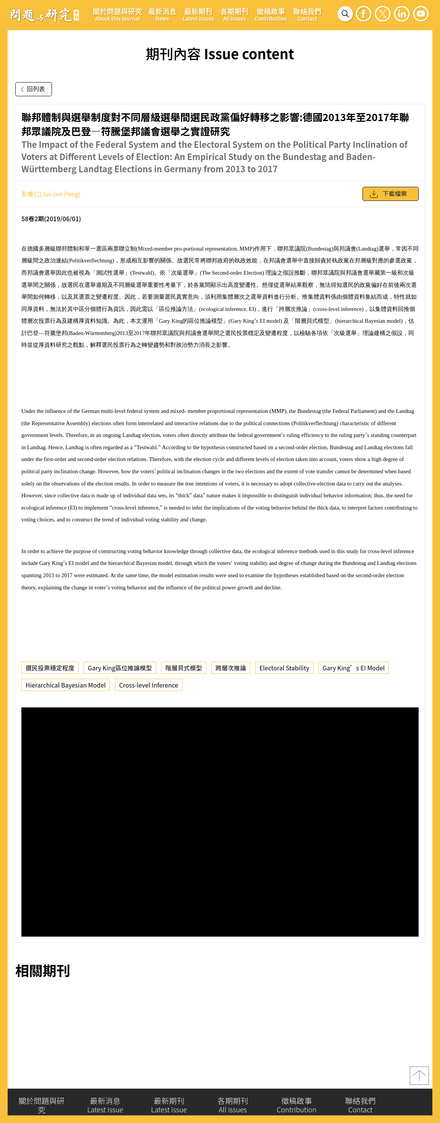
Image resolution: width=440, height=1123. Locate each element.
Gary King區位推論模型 (120, 667)
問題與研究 (44, 15)
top (419, 1077)
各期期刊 (234, 14)
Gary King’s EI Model (354, 667)
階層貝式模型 (183, 667)
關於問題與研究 (117, 14)
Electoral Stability (284, 667)
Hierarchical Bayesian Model (66, 684)
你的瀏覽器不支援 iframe (220, 822)
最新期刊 (198, 14)
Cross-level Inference (148, 684)
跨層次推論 (230, 667)
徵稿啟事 (271, 14)
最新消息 (162, 14)
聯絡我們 (307, 14)
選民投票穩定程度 (50, 667)
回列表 (31, 89)
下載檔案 (388, 194)
